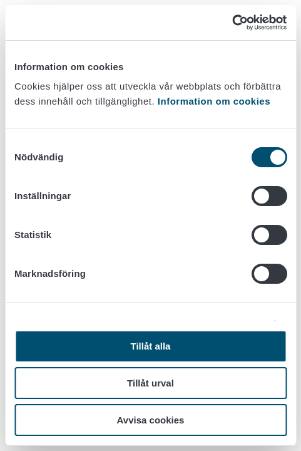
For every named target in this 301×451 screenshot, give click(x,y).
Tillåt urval (150, 383)
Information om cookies (214, 101)
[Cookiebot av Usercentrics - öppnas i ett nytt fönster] (232, 22)
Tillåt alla (151, 346)
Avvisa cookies (151, 420)
